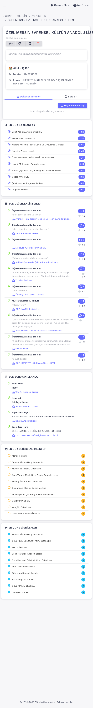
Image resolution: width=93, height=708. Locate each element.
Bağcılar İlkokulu (20, 189)
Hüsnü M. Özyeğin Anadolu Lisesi (29, 164)
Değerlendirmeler (28, 96)
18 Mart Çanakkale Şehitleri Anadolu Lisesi (35, 262)
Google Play (59, 5)
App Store (80, 5)
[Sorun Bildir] (38, 43)
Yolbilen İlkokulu (22, 280)
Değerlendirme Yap (72, 105)
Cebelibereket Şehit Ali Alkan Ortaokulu (32, 560)
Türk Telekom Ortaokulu (24, 566)
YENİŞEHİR (39, 15)
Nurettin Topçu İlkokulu (23, 151)
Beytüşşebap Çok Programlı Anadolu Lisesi (33, 494)
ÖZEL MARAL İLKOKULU (25, 309)
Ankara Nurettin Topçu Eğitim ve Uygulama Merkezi (38, 144)
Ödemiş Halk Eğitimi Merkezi (28, 294)
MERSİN (22, 15)
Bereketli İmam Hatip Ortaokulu (27, 462)
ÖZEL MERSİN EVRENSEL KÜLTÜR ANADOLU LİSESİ (41, 20)
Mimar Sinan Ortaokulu (23, 138)
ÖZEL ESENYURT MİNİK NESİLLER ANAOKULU (34, 157)
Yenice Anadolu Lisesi (25, 233)
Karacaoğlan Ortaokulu (23, 579)
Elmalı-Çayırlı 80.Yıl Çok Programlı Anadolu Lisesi (36, 170)
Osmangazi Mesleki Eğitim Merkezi (29, 488)
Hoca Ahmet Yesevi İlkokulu (26, 513)
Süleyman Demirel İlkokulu (25, 573)
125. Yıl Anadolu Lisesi (25, 392)
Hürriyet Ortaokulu (21, 592)
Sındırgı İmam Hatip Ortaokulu (27, 481)
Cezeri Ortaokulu (20, 176)
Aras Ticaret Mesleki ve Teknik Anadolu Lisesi (37, 330)
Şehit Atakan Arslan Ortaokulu (27, 132)
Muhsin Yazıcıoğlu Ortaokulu (26, 468)
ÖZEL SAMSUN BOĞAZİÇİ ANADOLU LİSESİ (35, 435)
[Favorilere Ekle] (30, 43)
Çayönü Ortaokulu (21, 500)
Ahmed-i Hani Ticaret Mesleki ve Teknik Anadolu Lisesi (41, 219)
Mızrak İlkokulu (21, 348)
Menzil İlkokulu (19, 456)
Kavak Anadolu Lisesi (24, 421)
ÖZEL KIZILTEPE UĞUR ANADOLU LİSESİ (33, 363)
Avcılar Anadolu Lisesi (25, 406)
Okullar (7, 15)
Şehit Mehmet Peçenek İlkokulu (27, 183)
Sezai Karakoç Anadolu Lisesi (27, 553)
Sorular (70, 96)
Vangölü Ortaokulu (21, 507)
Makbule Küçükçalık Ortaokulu (29, 247)
